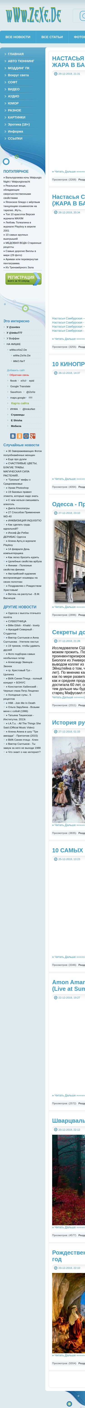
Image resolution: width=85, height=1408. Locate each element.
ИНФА (14, 408)
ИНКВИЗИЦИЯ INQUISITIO (23, 520)
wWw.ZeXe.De (33, 15)
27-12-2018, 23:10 (69, 512)
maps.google (17, 397)
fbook (13, 380)
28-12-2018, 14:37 (69, 372)
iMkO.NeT (19, 361)
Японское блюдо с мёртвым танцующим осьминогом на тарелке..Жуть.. (21, 206)
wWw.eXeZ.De (18, 349)
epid (31, 380)
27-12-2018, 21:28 (69, 640)
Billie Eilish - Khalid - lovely (23, 625)
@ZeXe (30, 391)
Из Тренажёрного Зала (18, 267)
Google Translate (20, 386)
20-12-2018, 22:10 (69, 1267)
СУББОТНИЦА (16, 621)
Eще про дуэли (16, 459)
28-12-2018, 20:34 (69, 212)
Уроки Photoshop (17, 487)
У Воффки (12, 338)
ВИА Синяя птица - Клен (22, 739)
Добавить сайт (16, 370)
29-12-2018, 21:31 (69, 73)
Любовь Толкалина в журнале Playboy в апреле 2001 (19, 226)
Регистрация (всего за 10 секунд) (23, 279)
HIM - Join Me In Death (20, 702)
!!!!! (30, 397)
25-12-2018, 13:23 (69, 859)
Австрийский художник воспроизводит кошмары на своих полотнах (20, 577)
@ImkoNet (28, 408)
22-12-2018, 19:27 (69, 997)
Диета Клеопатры (18, 508)
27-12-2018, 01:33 (69, 731)
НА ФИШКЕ (13, 344)
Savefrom (16, 391)
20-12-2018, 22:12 (69, 1129)
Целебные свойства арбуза (24, 561)
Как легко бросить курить (22, 557)
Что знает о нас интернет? (23, 751)
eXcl (23, 380)
